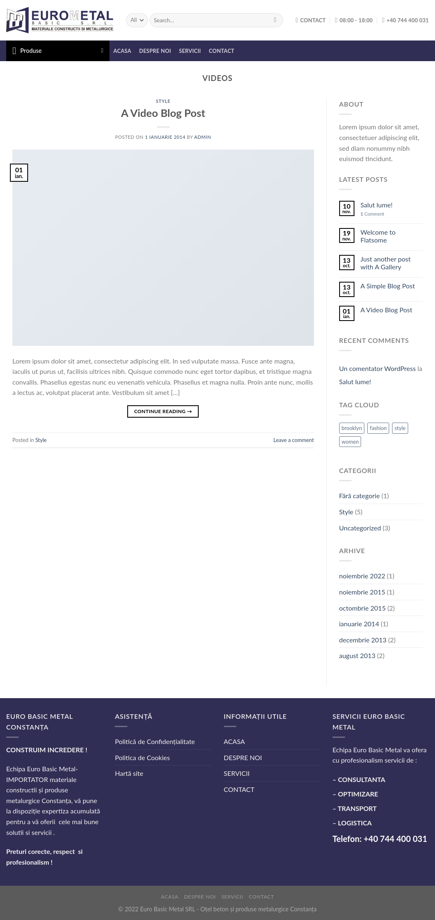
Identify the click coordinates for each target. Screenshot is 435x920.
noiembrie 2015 (362, 592)
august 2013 (357, 655)
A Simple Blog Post (388, 286)
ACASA (122, 51)
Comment (373, 213)
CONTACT (222, 51)
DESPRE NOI (155, 51)
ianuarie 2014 (359, 624)
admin (202, 137)
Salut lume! (377, 205)
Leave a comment (293, 440)
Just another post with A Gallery (386, 263)
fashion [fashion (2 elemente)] (378, 428)
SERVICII (190, 51)
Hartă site (129, 773)
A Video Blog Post (163, 113)
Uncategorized (360, 528)
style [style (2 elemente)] (400, 428)
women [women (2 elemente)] (350, 441)
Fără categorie (359, 495)
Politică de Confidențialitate (155, 741)
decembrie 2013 (363, 640)
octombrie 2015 (362, 608)
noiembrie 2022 (362, 576)
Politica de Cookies (142, 757)
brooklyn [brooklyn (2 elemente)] (352, 428)
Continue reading (163, 411)
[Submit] (275, 20)
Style (163, 101)
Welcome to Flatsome (378, 236)
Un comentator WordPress (377, 368)
